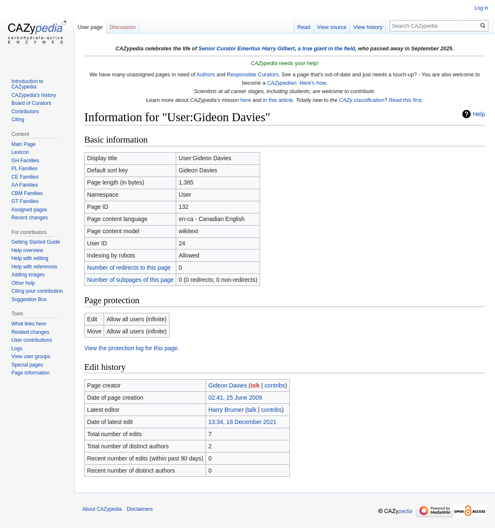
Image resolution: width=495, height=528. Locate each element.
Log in (481, 8)
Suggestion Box (29, 299)
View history (368, 27)
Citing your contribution (37, 291)
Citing (17, 119)
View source (332, 27)
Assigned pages (29, 210)
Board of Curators (31, 103)
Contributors (25, 111)
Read (303, 27)
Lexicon (20, 152)
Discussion (122, 27)
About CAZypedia (102, 509)
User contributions (31, 340)
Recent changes (29, 218)
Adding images (27, 275)
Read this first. (406, 100)
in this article (278, 100)
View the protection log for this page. (131, 348)
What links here (28, 324)
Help (479, 114)
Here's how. (313, 83)
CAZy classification (361, 100)
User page (90, 27)
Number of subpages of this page (130, 279)
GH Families (25, 161)
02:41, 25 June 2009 (235, 397)
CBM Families (27, 193)
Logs (16, 348)
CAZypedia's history (33, 95)
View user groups (30, 356)
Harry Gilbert (278, 48)
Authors (205, 74)
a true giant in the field (326, 48)
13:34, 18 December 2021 (242, 422)
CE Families (25, 177)
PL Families (24, 169)
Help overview (27, 250)
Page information (30, 373)
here (245, 100)
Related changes (30, 332)
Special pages (27, 365)
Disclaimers (140, 509)
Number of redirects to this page (129, 267)
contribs (274, 385)
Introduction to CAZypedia (27, 84)
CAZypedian (281, 83)
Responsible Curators (253, 74)
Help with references (34, 267)
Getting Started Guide (35, 242)
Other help (23, 283)
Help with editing (29, 258)
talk (255, 385)
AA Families (24, 185)
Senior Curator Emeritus (229, 48)
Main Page (23, 144)
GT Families (24, 201)
